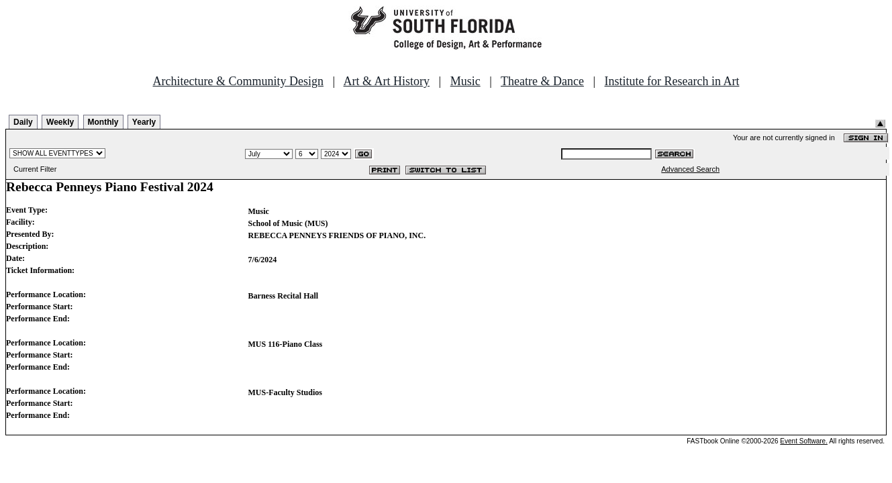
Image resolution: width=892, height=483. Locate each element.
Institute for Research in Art (672, 81)
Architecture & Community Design (238, 81)
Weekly (60, 122)
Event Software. (804, 441)
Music (465, 81)
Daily (23, 122)
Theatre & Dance (542, 81)
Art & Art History (387, 81)
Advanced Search (690, 169)
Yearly (144, 122)
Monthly (103, 122)
